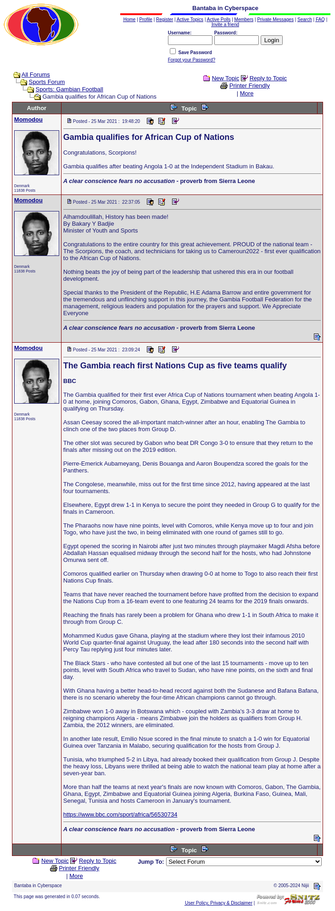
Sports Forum (46, 81)
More (247, 93)
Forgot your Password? (191, 59)
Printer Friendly (249, 85)
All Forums (36, 74)
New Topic (226, 78)
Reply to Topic (268, 78)
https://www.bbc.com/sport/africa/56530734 (120, 814)
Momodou (28, 119)
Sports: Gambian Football (69, 89)
